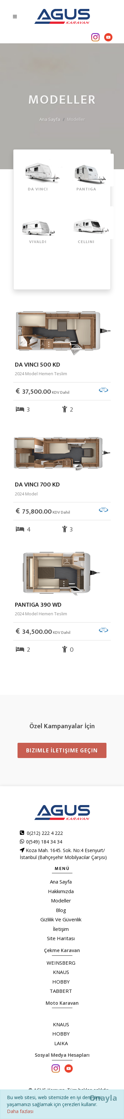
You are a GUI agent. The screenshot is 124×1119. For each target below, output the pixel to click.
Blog (61, 910)
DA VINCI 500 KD (37, 365)
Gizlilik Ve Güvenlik (60, 919)
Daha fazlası (20, 1111)
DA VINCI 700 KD (37, 485)
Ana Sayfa (49, 119)
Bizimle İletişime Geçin (62, 750)
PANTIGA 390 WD (38, 605)
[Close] (103, 1098)
